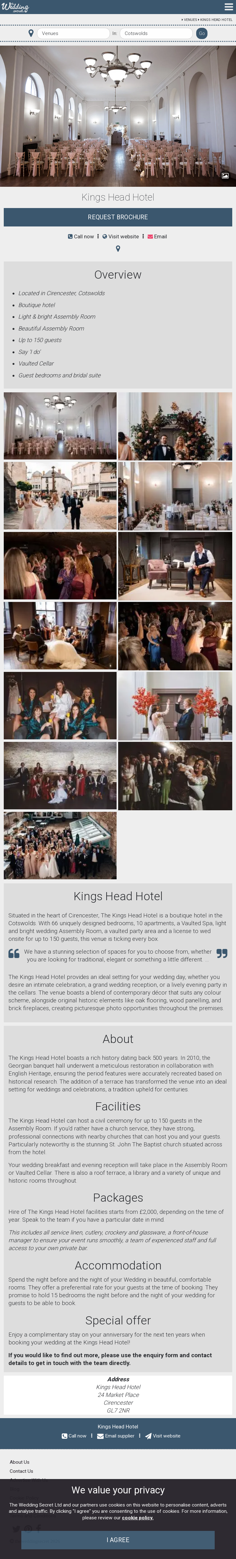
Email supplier (119, 1436)
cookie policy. (138, 1518)
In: (114, 33)
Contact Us (21, 1471)
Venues (190, 20)
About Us (19, 1462)
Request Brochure (118, 217)
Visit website (120, 236)
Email (157, 236)
